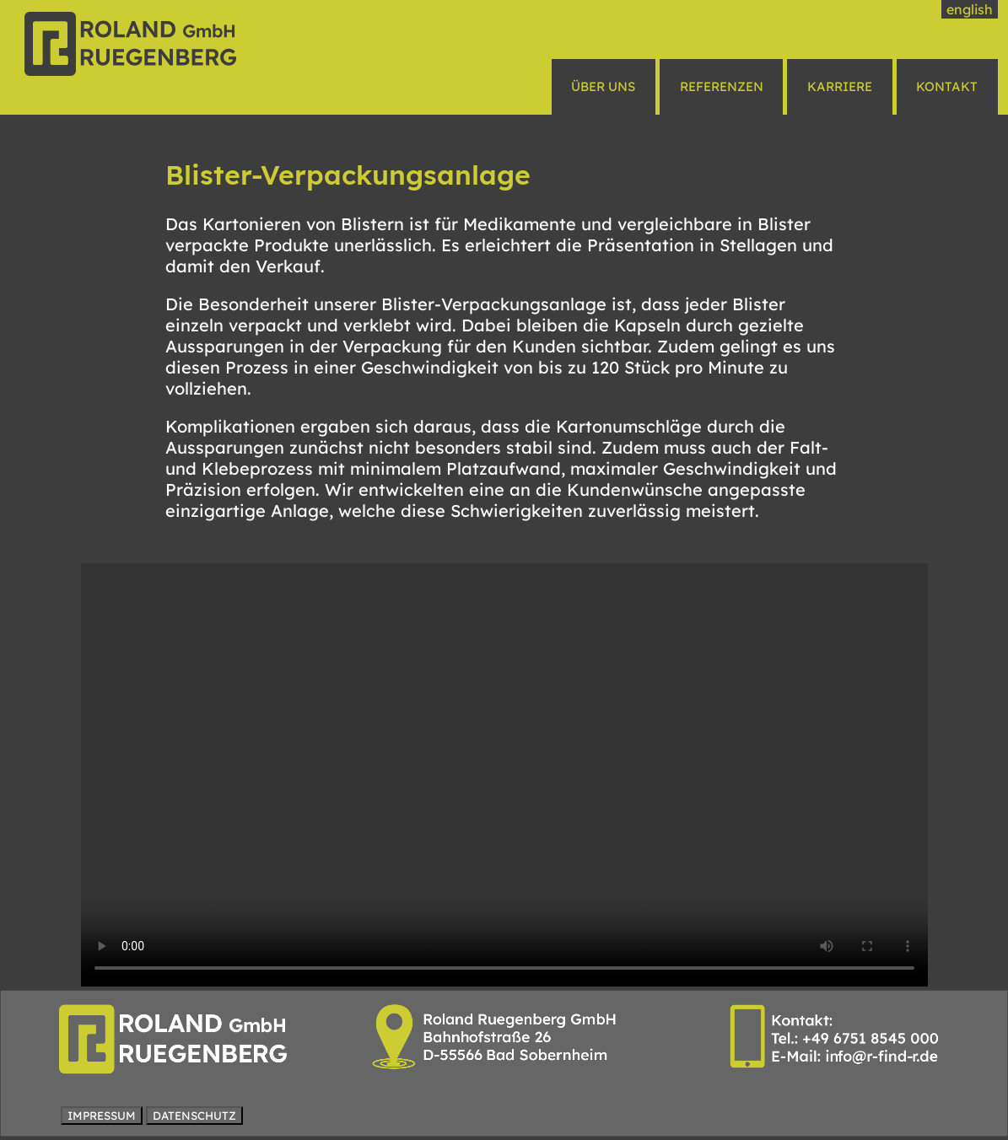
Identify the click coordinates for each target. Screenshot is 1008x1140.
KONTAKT (947, 86)
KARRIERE (839, 86)
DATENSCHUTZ (194, 1115)
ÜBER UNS (603, 86)
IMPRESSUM (101, 1115)
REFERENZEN (721, 86)
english (969, 9)
